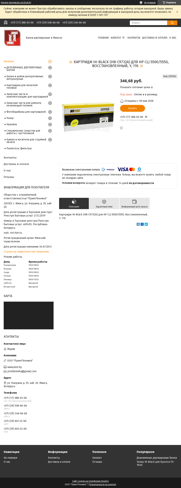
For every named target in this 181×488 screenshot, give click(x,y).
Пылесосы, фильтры (19, 148)
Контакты (133, 37)
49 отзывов (150, 2)
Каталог (116, 37)
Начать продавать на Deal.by (16, 2)
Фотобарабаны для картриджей (26, 111)
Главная (103, 37)
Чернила (11, 124)
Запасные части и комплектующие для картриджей (27, 95)
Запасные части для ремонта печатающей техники (23, 104)
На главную (10, 457)
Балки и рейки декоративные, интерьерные (25, 78)
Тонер (10, 118)
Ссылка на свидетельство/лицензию (26, 251)
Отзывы (9, 177)
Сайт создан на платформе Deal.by (90, 481)
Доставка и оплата (154, 37)
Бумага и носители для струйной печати (26, 141)
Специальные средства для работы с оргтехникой (23, 132)
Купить (132, 108)
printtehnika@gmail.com (21, 371)
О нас (172, 37)
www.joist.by (14, 367)
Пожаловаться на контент (102, 484)
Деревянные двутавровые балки (157, 457)
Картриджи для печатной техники (21, 86)
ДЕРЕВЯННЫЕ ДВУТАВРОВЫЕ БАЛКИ (24, 69)
